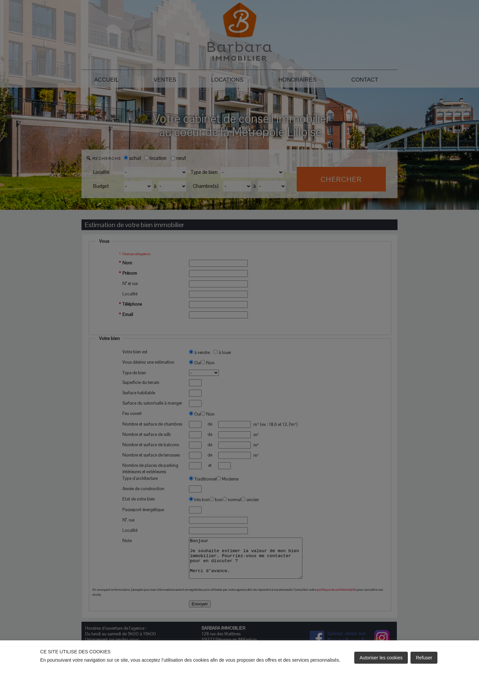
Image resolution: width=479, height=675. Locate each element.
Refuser (424, 657)
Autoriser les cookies (381, 657)
